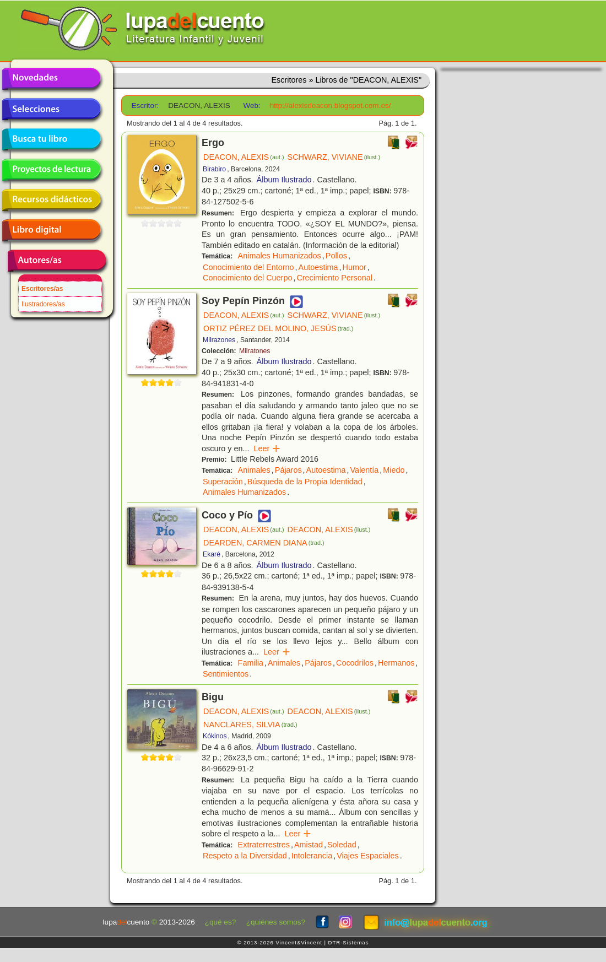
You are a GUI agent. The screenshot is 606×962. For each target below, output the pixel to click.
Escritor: (145, 105)
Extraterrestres (264, 844)
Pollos (336, 255)
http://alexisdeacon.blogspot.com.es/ (330, 105)
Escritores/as (42, 289)
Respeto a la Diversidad (245, 855)
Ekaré (211, 554)
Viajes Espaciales (368, 855)
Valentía (364, 470)
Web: (251, 105)
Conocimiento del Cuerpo (247, 277)
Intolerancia (311, 855)
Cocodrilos (355, 662)
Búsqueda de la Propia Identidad (304, 481)
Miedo (393, 470)
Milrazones (219, 340)
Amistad (308, 844)
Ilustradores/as (43, 304)
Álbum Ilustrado (284, 179)
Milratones (254, 351)
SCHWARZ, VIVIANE (334, 157)
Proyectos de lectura (51, 170)
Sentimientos (225, 673)
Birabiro (214, 169)
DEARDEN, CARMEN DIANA (263, 542)
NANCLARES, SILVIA (250, 724)
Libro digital (51, 230)
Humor (354, 267)
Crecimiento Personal (334, 277)
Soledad (341, 844)
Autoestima (318, 267)
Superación (223, 481)
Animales (254, 470)
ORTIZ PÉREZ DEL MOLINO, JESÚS (278, 328)
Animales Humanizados (279, 255)
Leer (266, 448)
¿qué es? (220, 922)
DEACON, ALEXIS (243, 157)
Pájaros (288, 470)
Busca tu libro (51, 139)
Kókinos (215, 736)
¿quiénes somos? (275, 922)
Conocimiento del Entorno (248, 267)
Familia (250, 662)
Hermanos (396, 662)
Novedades (51, 79)
